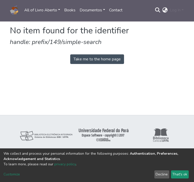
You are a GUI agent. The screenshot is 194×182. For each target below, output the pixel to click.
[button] (165, 10)
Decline (162, 174)
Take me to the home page (97, 59)
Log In (175, 10)
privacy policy (65, 164)
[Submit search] (158, 10)
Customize (12, 174)
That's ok (179, 174)
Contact (116, 10)
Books (70, 10)
